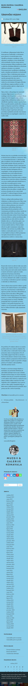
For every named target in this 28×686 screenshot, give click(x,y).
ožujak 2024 (9, 535)
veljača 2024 (9, 537)
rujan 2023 (9, 546)
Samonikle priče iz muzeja (16, 395)
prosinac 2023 (10, 540)
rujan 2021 (9, 592)
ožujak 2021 (9, 604)
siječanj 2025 (10, 515)
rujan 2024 (9, 523)
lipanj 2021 (9, 598)
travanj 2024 (10, 533)
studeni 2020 (10, 612)
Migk (17, 19)
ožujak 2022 (9, 580)
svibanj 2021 (10, 600)
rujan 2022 (9, 570)
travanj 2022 (10, 578)
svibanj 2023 (10, 554)
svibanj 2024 (10, 531)
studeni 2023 (10, 542)
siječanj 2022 (10, 584)
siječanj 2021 (10, 608)
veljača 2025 (9, 513)
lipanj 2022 (9, 574)
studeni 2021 (10, 588)
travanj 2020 (10, 626)
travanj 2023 (10, 556)
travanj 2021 (10, 602)
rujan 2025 (9, 499)
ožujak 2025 (9, 511)
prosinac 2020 (10, 610)
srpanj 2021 (9, 596)
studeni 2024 (10, 519)
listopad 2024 (10, 521)
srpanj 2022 (9, 572)
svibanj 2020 (10, 624)
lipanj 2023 (9, 552)
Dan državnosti (20, 400)
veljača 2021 (9, 606)
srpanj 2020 (9, 620)
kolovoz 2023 (10, 548)
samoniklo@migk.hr (9, 441)
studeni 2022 (10, 566)
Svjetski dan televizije (12, 653)
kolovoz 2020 (10, 618)
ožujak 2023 (9, 558)
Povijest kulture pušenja (13, 649)
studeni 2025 (10, 495)
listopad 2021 (10, 590)
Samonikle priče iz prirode (14, 640)
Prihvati (4, 683)
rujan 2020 (9, 616)
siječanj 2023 (10, 562)
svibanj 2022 (10, 576)
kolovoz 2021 (10, 594)
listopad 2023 (10, 544)
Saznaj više (20, 683)
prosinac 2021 (10, 586)
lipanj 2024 (9, 529)
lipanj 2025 (9, 505)
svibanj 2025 (10, 507)
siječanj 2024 (10, 538)
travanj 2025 (10, 509)
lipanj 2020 (9, 622)
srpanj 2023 (9, 550)
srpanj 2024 (9, 527)
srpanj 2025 (9, 503)
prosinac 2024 (10, 517)
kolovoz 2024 (10, 525)
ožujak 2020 (9, 628)
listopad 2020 (10, 614)
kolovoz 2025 (10, 501)
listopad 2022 (10, 568)
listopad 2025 (10, 497)
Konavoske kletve (11, 651)
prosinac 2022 (10, 564)
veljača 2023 (9, 560)
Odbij (12, 683)
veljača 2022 (9, 582)
